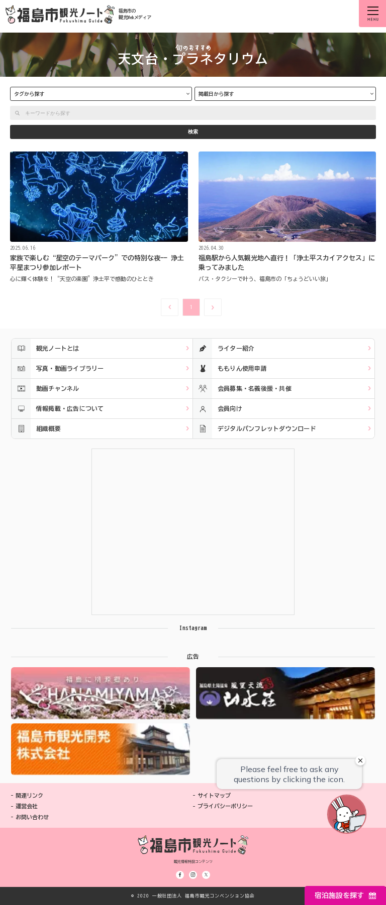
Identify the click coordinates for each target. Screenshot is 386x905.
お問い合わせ (32, 817)
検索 (193, 131)
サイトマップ (214, 795)
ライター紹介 (223, 348)
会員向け (217, 408)
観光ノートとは (45, 348)
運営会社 (27, 806)
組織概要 (36, 428)
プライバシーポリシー (225, 806)
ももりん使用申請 (230, 368)
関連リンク (29, 795)
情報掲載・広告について (58, 408)
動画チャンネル (45, 388)
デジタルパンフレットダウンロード (254, 428)
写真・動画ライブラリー (58, 368)
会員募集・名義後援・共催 (242, 388)
